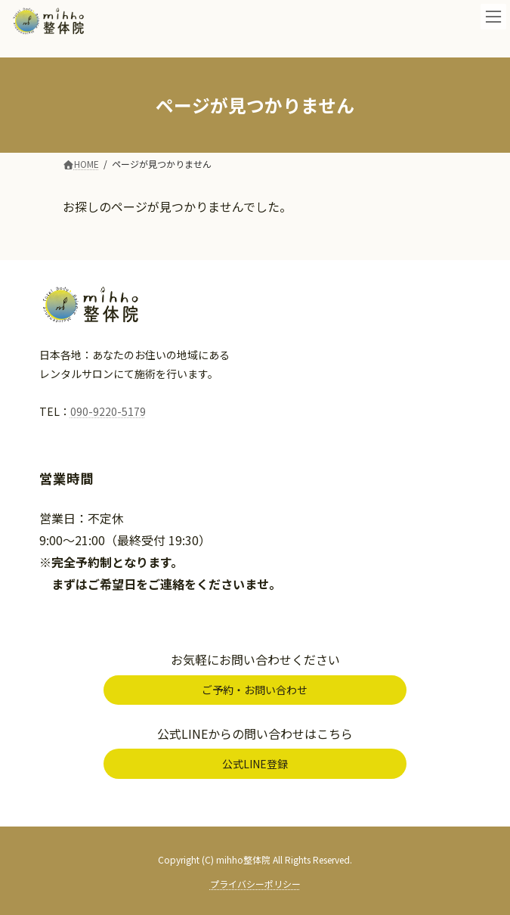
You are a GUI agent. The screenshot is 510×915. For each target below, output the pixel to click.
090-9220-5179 (108, 411)
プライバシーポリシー (255, 883)
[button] (255, 690)
